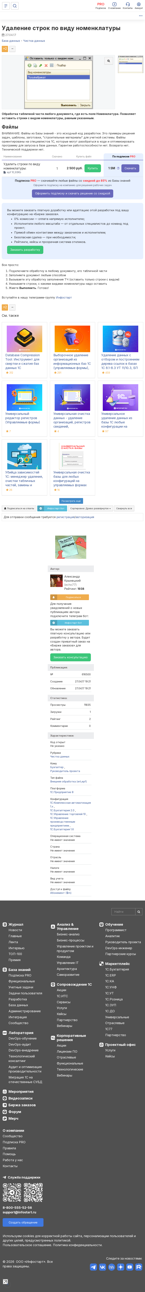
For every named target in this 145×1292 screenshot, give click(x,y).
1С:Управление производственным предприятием (62, 821)
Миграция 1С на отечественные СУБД (25, 1079)
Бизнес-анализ (68, 934)
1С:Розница (114, 999)
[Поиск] (14, 6)
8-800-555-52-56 (17, 1207)
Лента (13, 942)
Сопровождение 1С (74, 984)
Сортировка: (90, 508)
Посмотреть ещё (71, 500)
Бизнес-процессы (70, 940)
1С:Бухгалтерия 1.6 (62, 829)
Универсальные (117, 1017)
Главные (15, 936)
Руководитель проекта (65, 771)
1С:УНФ (111, 987)
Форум (15, 1112)
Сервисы (63, 1002)
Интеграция (18, 1017)
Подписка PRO (20, 975)
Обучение (114, 924)
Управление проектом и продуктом (75, 948)
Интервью (16, 948)
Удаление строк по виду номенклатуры (61, 28)
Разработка (18, 999)
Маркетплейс (117, 964)
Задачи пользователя (25, 993)
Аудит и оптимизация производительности (25, 1069)
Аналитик (112, 936)
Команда (63, 957)
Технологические (70, 1069)
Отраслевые (66, 1057)
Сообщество (18, 1023)
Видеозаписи (20, 1098)
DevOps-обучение (23, 1038)
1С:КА (109, 981)
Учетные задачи (21, 987)
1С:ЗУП (110, 1005)
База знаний (20, 970)
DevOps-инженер (118, 948)
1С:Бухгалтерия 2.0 (62, 810)
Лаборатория (21, 1033)
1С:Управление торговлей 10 (68, 814)
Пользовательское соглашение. (27, 1245)
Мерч (13, 1118)
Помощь (9, 1154)
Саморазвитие (68, 974)
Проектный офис (120, 1045)
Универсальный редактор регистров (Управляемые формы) (22, 418)
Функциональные (22, 981)
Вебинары (64, 1026)
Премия (15, 960)
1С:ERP (110, 975)
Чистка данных (59, 756)
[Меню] (6, 6)
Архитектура (67, 969)
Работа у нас (13, 1160)
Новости (15, 930)
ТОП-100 (15, 954)
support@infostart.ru (19, 1212)
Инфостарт (64, 297)
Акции (61, 990)
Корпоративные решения (71, 1037)
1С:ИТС (62, 996)
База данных (18, 1005)
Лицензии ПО (67, 1051)
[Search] (126, 911)
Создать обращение (23, 1222)
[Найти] (138, 911)
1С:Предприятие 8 (61, 792)
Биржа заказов (22, 1105)
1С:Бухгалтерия (117, 969)
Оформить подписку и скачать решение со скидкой (72, 193)
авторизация (85, 517)
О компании (13, 1130)
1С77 (108, 1029)
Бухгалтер (57, 767)
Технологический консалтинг (22, 1058)
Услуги (62, 1008)
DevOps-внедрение (24, 1050)
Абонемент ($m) (61, 893)
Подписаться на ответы (19, 508)
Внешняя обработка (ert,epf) (68, 781)
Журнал (16, 924)
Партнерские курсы (120, 954)
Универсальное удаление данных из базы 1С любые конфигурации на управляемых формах (118, 422)
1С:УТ (109, 993)
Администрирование (25, 1011)
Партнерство (67, 1020)
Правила (9, 1148)
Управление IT (68, 963)
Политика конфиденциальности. (78, 1245)
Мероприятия (21, 1091)
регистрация (65, 517)
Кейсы (61, 1014)
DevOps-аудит (20, 1044)
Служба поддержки (24, 1177)
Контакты (10, 1166)
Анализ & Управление (68, 926)
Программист (116, 930)
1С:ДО (110, 1011)
